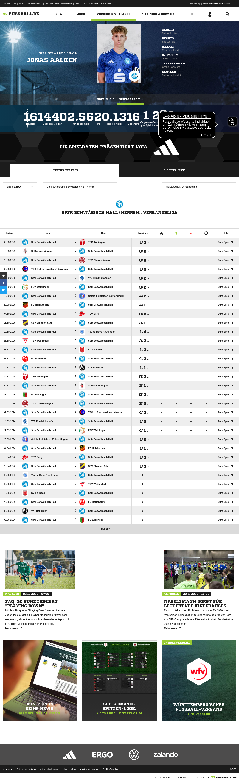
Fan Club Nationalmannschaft (58, 4)
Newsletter (106, 4)
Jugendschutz (69, 769)
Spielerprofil (130, 99)
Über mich (105, 99)
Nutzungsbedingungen (49, 769)
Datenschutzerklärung (26, 769)
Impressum (8, 769)
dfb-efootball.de (34, 4)
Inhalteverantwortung (89, 769)
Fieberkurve (174, 170)
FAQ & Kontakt (91, 4)
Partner (78, 4)
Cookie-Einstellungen (112, 769)
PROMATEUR (9, 4)
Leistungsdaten (64, 170)
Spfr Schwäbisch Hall (58, 53)
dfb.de (21, 4)
